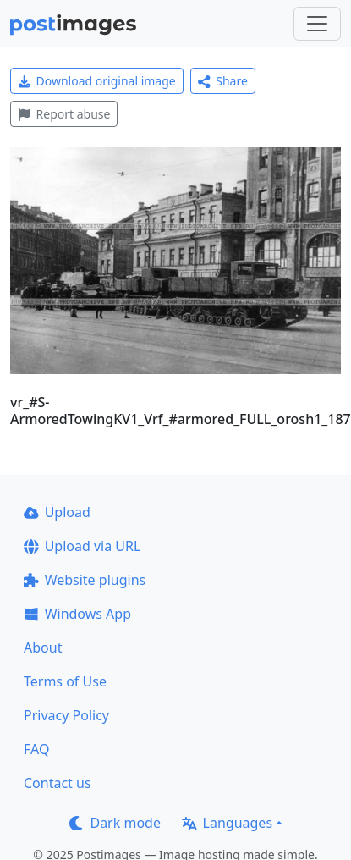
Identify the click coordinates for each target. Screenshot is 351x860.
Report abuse (64, 114)
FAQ (36, 749)
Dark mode (115, 822)
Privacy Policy (66, 715)
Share (223, 81)
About (43, 647)
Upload (57, 512)
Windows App (77, 613)
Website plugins (84, 580)
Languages (227, 822)
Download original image (97, 81)
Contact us (57, 783)
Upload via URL (82, 546)
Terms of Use (65, 681)
